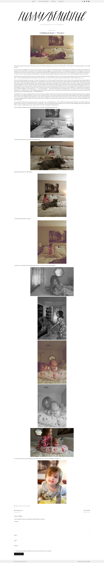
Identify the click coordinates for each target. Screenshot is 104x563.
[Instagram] (82, 1)
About (34, 1)
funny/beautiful (22, 561)
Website (16, 545)
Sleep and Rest (18, 511)
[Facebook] (86, 1)
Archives (61, 1)
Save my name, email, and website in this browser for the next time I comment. (33, 551)
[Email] (88, 1)
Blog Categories (44, 1)
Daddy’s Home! (86, 511)
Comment (16, 521)
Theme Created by (84, 561)
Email (15, 540)
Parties (53, 1)
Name (15, 535)
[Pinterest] (84, 1)
